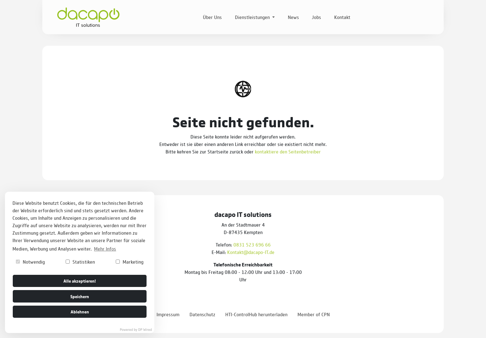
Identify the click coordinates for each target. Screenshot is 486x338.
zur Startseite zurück (221, 151)
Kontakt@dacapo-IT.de (250, 252)
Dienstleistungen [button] (253, 17)
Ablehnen (80, 311)
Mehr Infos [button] (105, 248)
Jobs (316, 17)
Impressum (168, 314)
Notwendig (30, 261)
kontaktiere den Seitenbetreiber (288, 151)
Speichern (79, 296)
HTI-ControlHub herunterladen (256, 314)
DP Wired (145, 329)
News (293, 17)
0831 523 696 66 (252, 244)
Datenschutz (202, 314)
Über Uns (212, 17)
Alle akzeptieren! (79, 281)
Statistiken (80, 261)
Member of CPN (313, 314)
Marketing (129, 261)
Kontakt (342, 17)
